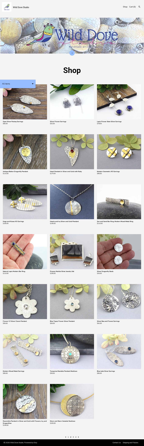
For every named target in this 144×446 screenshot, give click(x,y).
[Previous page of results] (66, 437)
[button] (18, 84)
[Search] (139, 7)
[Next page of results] (78, 437)
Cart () (132, 7)
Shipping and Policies (130, 442)
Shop (125, 7)
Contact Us (117, 442)
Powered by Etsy (30, 442)
